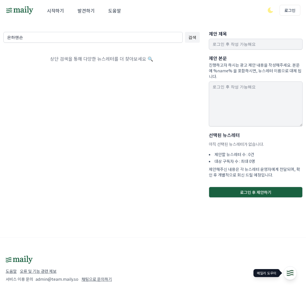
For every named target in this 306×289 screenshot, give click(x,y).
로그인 (289, 10)
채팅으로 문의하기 (97, 279)
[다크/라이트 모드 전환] (270, 10)
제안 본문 (218, 58)
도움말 (114, 10)
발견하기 (86, 10)
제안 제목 (218, 33)
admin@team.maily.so (57, 279)
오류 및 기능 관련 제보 (38, 271)
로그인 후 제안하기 (255, 192)
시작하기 (55, 10)
